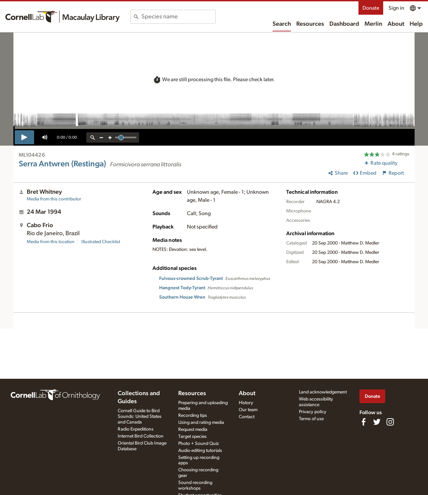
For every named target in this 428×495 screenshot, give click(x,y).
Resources (310, 24)
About (396, 24)
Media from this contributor (54, 199)
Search (282, 24)
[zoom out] (101, 137)
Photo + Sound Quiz (198, 443)
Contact (246, 417)
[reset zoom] (92, 137)
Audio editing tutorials (200, 450)
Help (416, 24)
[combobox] (178, 16)
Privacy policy (312, 411)
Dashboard (344, 24)
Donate (370, 8)
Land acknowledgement (323, 392)
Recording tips (192, 415)
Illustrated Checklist (100, 241)
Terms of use (311, 419)
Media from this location (51, 241)
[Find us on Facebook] (363, 422)
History (246, 402)
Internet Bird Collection (141, 436)
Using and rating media (201, 422)
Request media (192, 429)
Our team (248, 409)
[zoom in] (110, 137)
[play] (24, 137)
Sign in (396, 8)
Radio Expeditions (135, 429)
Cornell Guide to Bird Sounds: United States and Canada (140, 416)
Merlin (373, 24)
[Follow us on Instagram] (390, 422)
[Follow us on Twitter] (377, 422)
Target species (192, 436)
